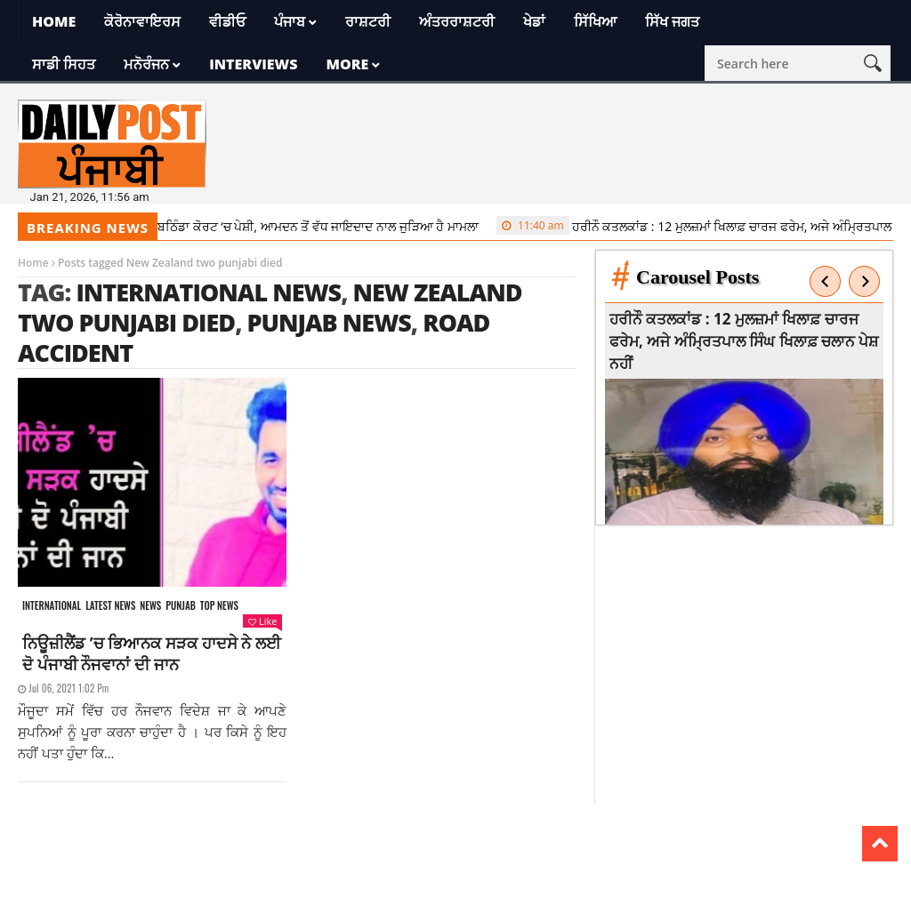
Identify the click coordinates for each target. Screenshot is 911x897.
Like (262, 621)
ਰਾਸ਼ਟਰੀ (368, 21)
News (150, 606)
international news (208, 292)
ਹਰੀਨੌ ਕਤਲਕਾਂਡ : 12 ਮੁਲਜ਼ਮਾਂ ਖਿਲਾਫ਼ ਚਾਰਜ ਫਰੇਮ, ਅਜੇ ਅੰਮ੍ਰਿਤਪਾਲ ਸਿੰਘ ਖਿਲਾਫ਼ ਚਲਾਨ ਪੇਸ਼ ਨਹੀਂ (744, 340)
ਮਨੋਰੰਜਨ (146, 64)
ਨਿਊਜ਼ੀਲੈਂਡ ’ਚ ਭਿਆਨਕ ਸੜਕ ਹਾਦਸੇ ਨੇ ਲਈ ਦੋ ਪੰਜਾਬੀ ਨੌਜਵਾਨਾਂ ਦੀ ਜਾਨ (151, 653)
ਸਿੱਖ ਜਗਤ (672, 21)
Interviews (253, 64)
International (51, 606)
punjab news (328, 322)
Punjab (180, 606)
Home (54, 21)
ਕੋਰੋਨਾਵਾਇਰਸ (142, 21)
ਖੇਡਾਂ (534, 21)
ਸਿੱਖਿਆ (595, 21)
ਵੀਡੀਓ (227, 21)
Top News (219, 606)
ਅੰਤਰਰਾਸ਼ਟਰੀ (457, 21)
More (347, 64)
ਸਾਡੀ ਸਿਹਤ (63, 64)
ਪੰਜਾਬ (289, 21)
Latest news (110, 606)
